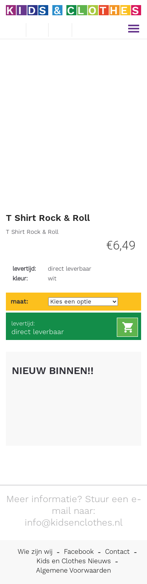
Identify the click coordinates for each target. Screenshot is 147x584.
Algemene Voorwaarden (73, 570)
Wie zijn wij (35, 551)
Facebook (79, 551)
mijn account (84, 29)
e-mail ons (14, 28)
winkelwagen (60, 28)
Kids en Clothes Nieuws (73, 561)
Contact (117, 551)
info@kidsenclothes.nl (74, 522)
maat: (19, 301)
